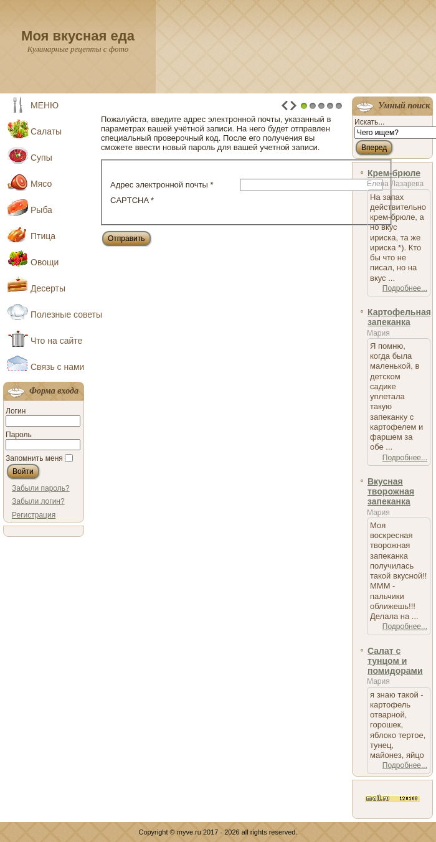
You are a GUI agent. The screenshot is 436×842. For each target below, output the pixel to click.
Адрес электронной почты (161, 184)
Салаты (46, 131)
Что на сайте (56, 341)
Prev (285, 105)
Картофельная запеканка (399, 317)
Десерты (48, 288)
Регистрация (33, 515)
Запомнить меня (34, 458)
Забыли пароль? (41, 488)
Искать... (369, 122)
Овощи (45, 262)
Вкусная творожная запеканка (390, 491)
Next (293, 105)
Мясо (41, 184)
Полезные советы (59, 314)
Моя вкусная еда (78, 36)
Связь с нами (57, 367)
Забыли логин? (38, 501)
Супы (41, 158)
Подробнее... (404, 288)
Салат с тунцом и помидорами (395, 661)
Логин (16, 411)
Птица (43, 236)
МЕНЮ (45, 105)
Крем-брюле (393, 173)
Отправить (126, 238)
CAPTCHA (132, 200)
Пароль (19, 434)
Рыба (41, 210)
